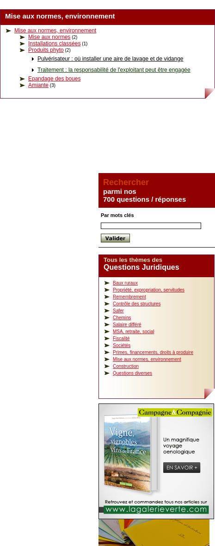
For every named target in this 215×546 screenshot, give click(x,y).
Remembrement (129, 296)
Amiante (38, 85)
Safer (118, 310)
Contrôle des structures (136, 303)
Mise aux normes (49, 37)
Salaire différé (127, 324)
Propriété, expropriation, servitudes (148, 289)
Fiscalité (121, 338)
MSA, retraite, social (133, 331)
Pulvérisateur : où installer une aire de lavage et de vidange (110, 59)
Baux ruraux (125, 282)
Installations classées (54, 43)
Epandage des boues (54, 78)
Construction (126, 366)
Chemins (122, 317)
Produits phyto (46, 50)
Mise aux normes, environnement (55, 30)
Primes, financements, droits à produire (153, 352)
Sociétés (121, 345)
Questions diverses (132, 373)
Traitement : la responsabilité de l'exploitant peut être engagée (113, 70)
